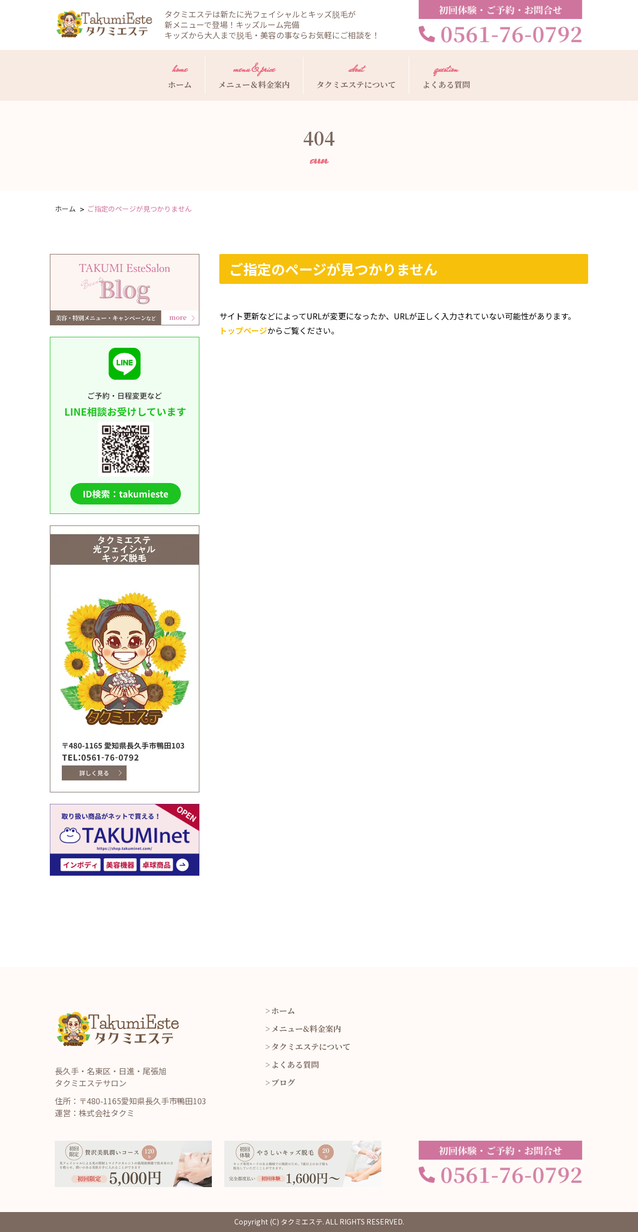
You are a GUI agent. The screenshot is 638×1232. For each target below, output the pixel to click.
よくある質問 (446, 74)
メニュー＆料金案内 (254, 74)
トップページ (243, 330)
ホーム (180, 74)
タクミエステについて (356, 74)
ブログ (283, 1082)
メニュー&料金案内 (306, 1028)
